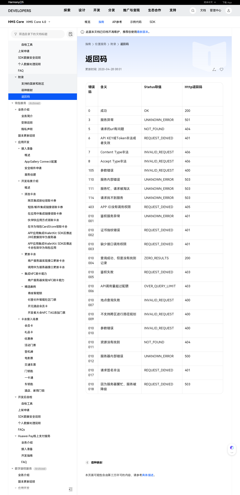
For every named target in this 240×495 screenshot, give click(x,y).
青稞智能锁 (35, 293)
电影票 (29, 358)
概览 (87, 22)
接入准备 (27, 449)
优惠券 (29, 338)
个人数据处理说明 (29, 64)
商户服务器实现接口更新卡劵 (46, 260)
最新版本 (142, 32)
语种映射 (27, 90)
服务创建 (30, 174)
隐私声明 (27, 129)
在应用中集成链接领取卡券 (45, 213)
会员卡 (29, 325)
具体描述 (148, 475)
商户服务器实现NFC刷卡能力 (46, 280)
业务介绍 (27, 442)
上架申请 (23, 51)
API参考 (117, 22)
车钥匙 (29, 384)
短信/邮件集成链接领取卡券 (45, 207)
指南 (101, 22)
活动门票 (30, 345)
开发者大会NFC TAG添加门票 (46, 312)
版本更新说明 (26, 135)
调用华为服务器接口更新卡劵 (46, 267)
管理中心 (215, 10)
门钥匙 (29, 371)
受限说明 (27, 122)
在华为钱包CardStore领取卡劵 (47, 226)
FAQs (21, 429)
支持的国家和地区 (32, 83)
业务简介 (27, 116)
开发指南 (27, 455)
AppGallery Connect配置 (41, 161)
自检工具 (27, 44)
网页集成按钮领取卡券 (42, 200)
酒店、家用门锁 (34, 390)
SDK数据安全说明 (29, 57)
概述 (27, 155)
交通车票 (30, 364)
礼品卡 (29, 332)
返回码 (25, 96)
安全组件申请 (33, 168)
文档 (203, 10)
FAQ (21, 70)
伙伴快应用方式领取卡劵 (43, 220)
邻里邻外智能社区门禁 (42, 299)
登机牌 (29, 351)
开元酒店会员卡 (38, 306)
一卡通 (29, 377)
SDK (152, 22)
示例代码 (136, 22)
